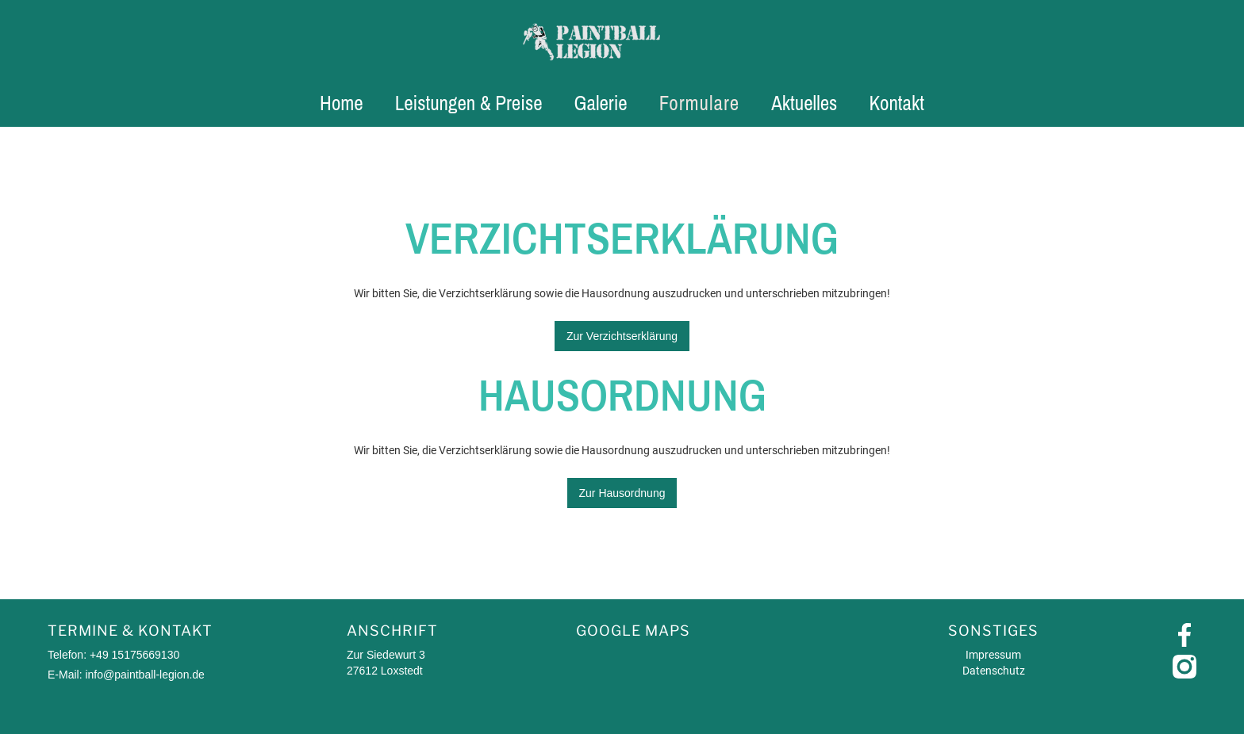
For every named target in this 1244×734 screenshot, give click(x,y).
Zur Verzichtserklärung (622, 336)
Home (341, 103)
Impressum (993, 654)
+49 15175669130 (134, 654)
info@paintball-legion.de (144, 674)
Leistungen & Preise (469, 103)
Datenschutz (993, 670)
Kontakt (896, 103)
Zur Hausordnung (622, 493)
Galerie (601, 103)
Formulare (699, 103)
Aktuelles (804, 103)
